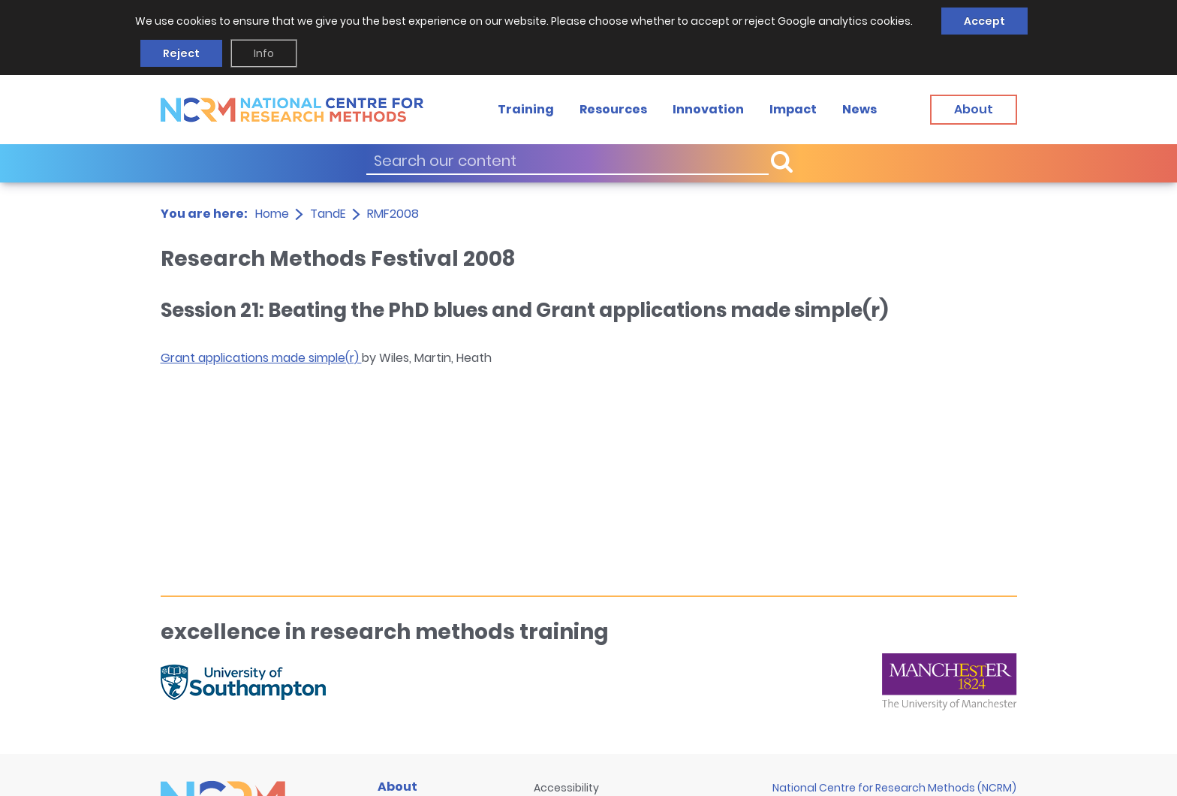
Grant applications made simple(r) (261, 357)
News (859, 109)
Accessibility (566, 787)
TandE (328, 213)
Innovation (708, 109)
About (397, 786)
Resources (613, 109)
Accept (984, 21)
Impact (793, 109)
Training (526, 109)
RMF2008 (393, 213)
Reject (181, 53)
